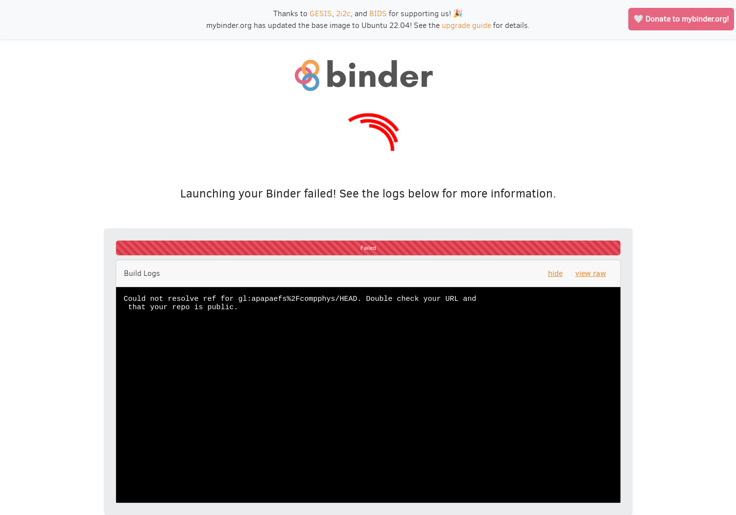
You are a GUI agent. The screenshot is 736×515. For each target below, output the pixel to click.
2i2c (343, 13)
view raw (590, 273)
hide (555, 273)
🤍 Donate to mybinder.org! (681, 19)
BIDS (378, 13)
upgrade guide (466, 25)
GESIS (320, 13)
